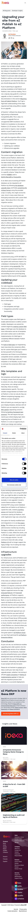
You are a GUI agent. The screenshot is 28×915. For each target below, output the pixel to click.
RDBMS (9, 174)
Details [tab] (14, 433)
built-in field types (9, 345)
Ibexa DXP (4, 698)
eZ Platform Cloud (19, 632)
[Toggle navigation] (25, 3)
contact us (20, 667)
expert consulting (12, 675)
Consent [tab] (5, 433)
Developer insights (17, 10)
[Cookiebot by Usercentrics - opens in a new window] (20, 429)
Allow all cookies (14, 480)
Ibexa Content (19, 707)
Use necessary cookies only (14, 485)
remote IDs (16, 266)
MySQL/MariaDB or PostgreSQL (11, 177)
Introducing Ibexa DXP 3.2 (10, 713)
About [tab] (22, 433)
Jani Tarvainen (12, 34)
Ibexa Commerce (15, 709)
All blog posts (6, 10)
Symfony (21, 659)
